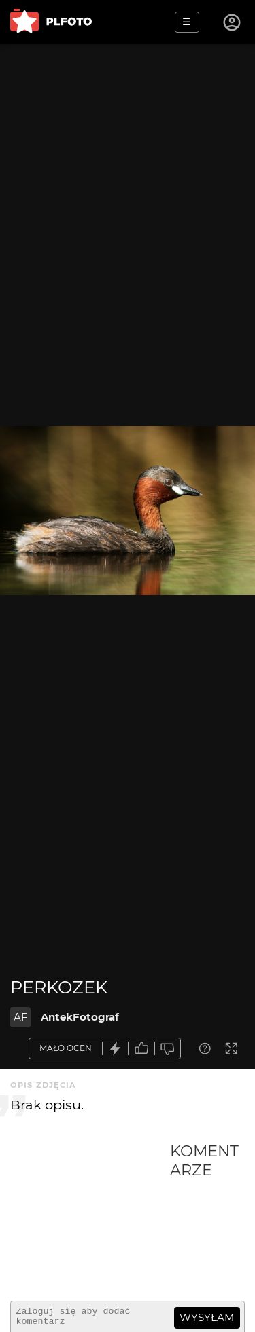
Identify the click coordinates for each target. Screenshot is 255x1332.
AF (21, 1016)
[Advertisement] (90, 1216)
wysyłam (207, 1317)
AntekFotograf (80, 1016)
